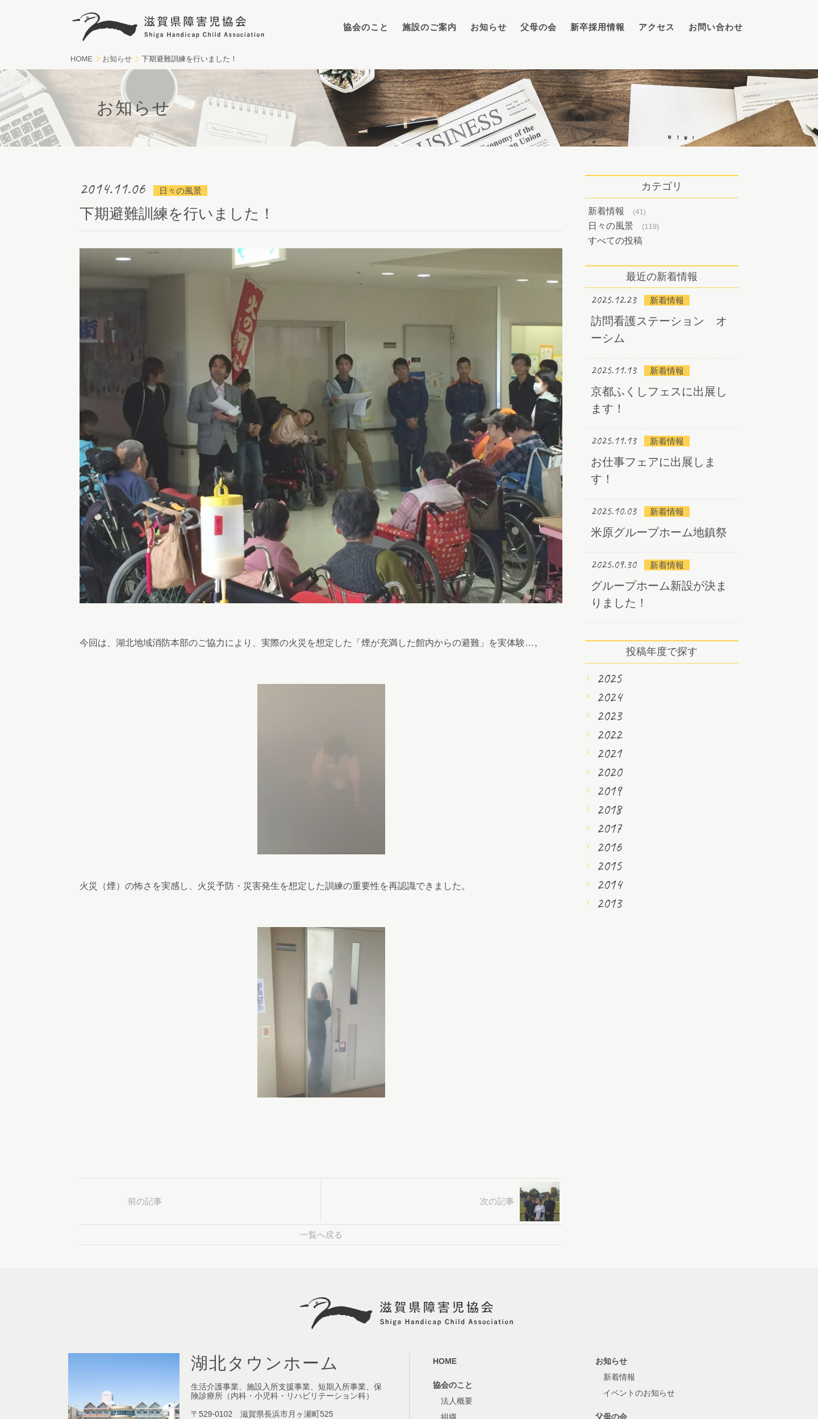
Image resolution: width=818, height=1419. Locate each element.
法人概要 (457, 1400)
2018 (608, 809)
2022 (608, 734)
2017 (608, 828)
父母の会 (538, 27)
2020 (608, 772)
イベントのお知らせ (639, 1392)
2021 (608, 753)
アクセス (656, 27)
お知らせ (488, 27)
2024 (608, 697)
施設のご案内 (429, 27)
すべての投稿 (615, 240)
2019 (608, 791)
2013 (608, 903)
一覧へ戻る (321, 1234)
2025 (608, 678)
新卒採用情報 (597, 27)
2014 (608, 884)
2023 (608, 716)
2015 (608, 866)
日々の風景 (610, 226)
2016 (608, 847)
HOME (81, 59)
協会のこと (366, 27)
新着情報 (606, 211)
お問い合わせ (715, 27)
